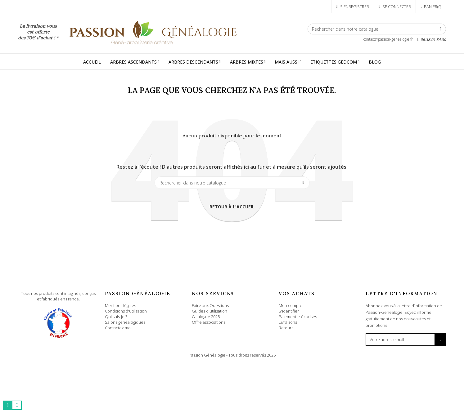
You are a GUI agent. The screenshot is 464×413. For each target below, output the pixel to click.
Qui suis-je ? (116, 316)
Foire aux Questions (210, 305)
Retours (286, 328)
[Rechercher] (377, 29)
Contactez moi (118, 328)
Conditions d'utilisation (126, 311)
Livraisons (288, 322)
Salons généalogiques (125, 322)
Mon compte (290, 305)
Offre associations (208, 322)
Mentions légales (120, 305)
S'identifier (289, 311)
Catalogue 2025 (206, 316)
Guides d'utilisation (209, 311)
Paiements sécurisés (298, 316)
